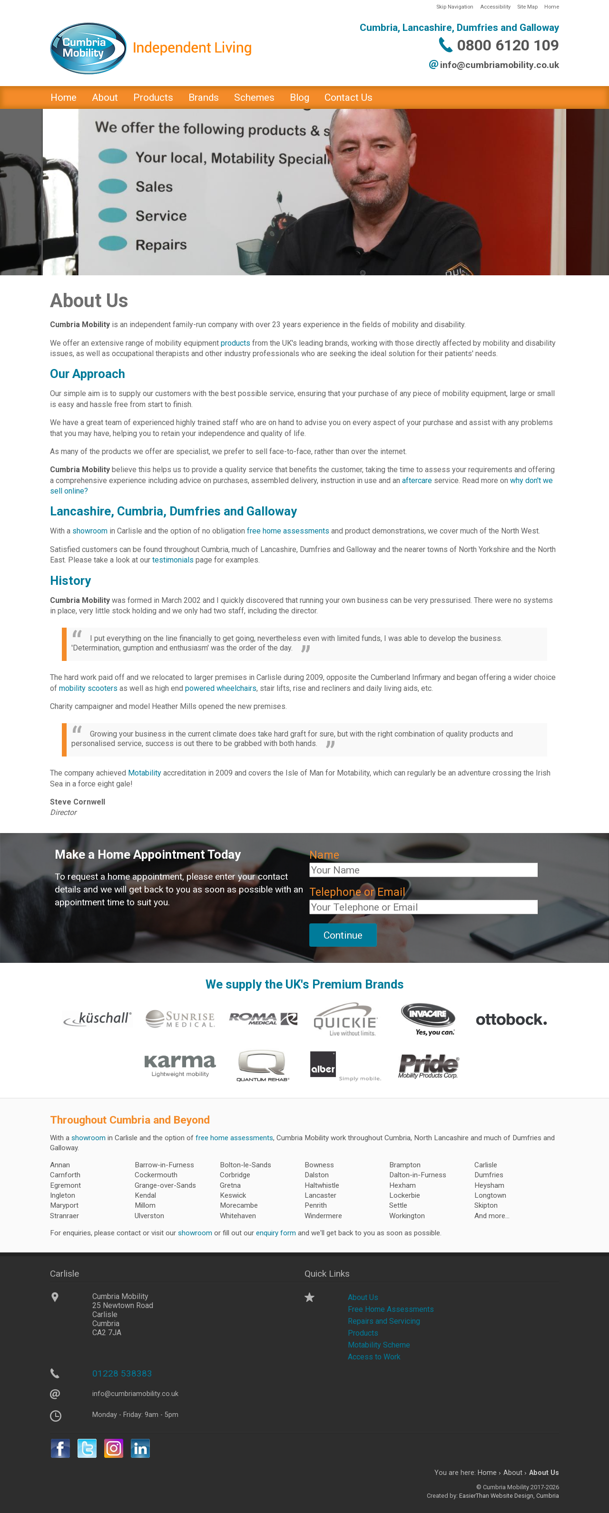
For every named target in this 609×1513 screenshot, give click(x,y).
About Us (363, 1297)
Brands (203, 97)
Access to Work (374, 1356)
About (105, 97)
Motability (144, 772)
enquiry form (276, 1233)
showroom (90, 530)
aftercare (417, 480)
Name (324, 855)
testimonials (173, 559)
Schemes (254, 97)
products (235, 343)
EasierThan (474, 1495)
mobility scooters (88, 688)
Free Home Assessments (391, 1309)
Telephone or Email (357, 892)
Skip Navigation (454, 7)
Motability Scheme (379, 1344)
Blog (299, 97)
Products (153, 97)
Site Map (527, 7)
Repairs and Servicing (384, 1321)
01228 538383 (122, 1373)
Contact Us (348, 97)
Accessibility (495, 7)
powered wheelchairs (220, 688)
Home (551, 7)
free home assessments (288, 530)
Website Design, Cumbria (525, 1495)
